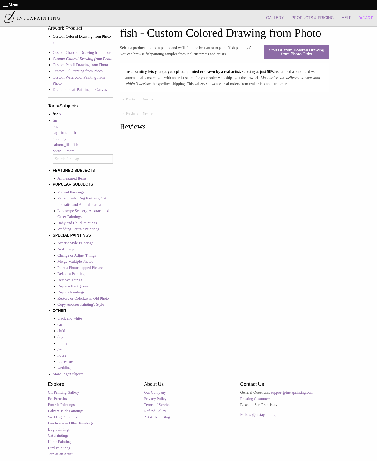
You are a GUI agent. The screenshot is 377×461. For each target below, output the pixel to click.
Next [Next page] (149, 99)
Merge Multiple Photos (75, 261)
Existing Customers (255, 399)
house (61, 355)
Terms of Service (157, 405)
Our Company (155, 392)
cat (59, 325)
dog (60, 337)
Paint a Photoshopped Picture (80, 268)
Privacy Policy (155, 399)
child (61, 331)
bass (56, 127)
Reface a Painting (71, 274)
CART (366, 18)
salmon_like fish (65, 145)
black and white (69, 318)
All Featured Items (71, 178)
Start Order (296, 52)
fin (55, 120)
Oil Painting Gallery (63, 392)
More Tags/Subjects (68, 374)
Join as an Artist (60, 454)
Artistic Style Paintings (75, 243)
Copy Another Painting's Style (80, 304)
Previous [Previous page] (133, 99)
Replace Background (73, 286)
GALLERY (275, 18)
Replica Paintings (70, 292)
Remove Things (69, 280)
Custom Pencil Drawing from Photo (80, 65)
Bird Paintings (59, 448)
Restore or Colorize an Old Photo (83, 298)
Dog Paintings (59, 429)
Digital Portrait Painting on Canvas (80, 89)
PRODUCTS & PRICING (312, 18)
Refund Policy (155, 411)
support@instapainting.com (292, 392)
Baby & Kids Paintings (65, 411)
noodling (59, 139)
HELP (346, 18)
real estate (65, 362)
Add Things (66, 249)
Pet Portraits (57, 399)
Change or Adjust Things (76, 255)
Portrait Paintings (70, 192)
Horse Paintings (60, 442)
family (62, 343)
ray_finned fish (64, 133)
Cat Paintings (58, 435)
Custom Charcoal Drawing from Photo (82, 52)
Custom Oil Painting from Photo (78, 71)
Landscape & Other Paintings (70, 423)
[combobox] (83, 159)
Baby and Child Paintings (77, 223)
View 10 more (64, 151)
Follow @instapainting (258, 414)
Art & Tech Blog (157, 417)
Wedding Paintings (62, 417)
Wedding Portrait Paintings (78, 229)
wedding (64, 368)
